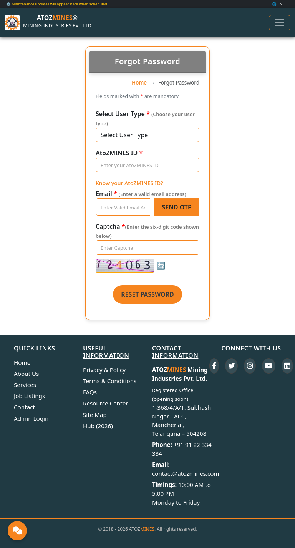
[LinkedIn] (287, 366)
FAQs (90, 392)
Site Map (95, 414)
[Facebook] (214, 366)
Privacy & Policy (104, 370)
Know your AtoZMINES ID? (129, 183)
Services (25, 385)
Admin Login (31, 418)
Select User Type (145, 118)
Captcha (147, 230)
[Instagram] (250, 366)
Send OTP (176, 207)
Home (139, 82)
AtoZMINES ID (119, 153)
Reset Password (147, 294)
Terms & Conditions (109, 381)
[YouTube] (268, 366)
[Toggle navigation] (279, 22)
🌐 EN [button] (277, 4)
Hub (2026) (98, 426)
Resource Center (105, 403)
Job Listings (29, 396)
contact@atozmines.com (185, 473)
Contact (24, 407)
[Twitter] (231, 366)
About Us (26, 373)
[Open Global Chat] (17, 530)
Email (141, 193)
